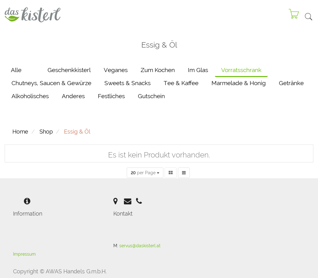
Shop (46, 131)
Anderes (73, 96)
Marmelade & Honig (238, 83)
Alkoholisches (30, 96)
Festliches (111, 96)
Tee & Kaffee (181, 83)
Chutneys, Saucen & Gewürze (51, 83)
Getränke (291, 83)
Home (20, 131)
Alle (16, 69)
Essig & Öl (77, 131)
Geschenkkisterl (69, 69)
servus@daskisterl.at (140, 245)
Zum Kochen (158, 69)
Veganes (116, 69)
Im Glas (198, 69)
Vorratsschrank (241, 69)
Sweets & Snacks (127, 83)
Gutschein (151, 96)
